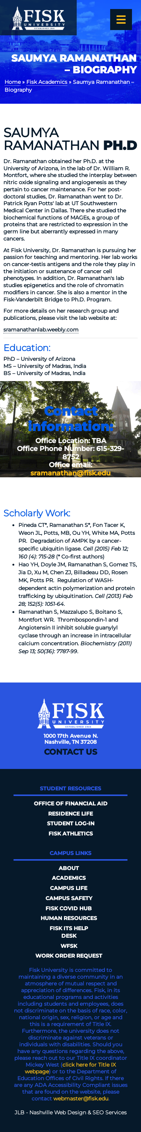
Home (13, 82)
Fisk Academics (46, 82)
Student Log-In (70, 823)
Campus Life (68, 888)
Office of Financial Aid (71, 803)
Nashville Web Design (57, 1112)
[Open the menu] (121, 19)
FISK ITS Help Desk (69, 932)
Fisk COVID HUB (68, 908)
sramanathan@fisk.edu (70, 473)
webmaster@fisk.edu (80, 1098)
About (69, 868)
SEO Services (109, 1112)
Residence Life (70, 813)
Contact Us (70, 752)
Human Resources (69, 918)
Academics (69, 878)
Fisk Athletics (71, 833)
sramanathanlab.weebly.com (41, 329)
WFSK (69, 946)
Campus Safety (68, 898)
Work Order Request (68, 955)
